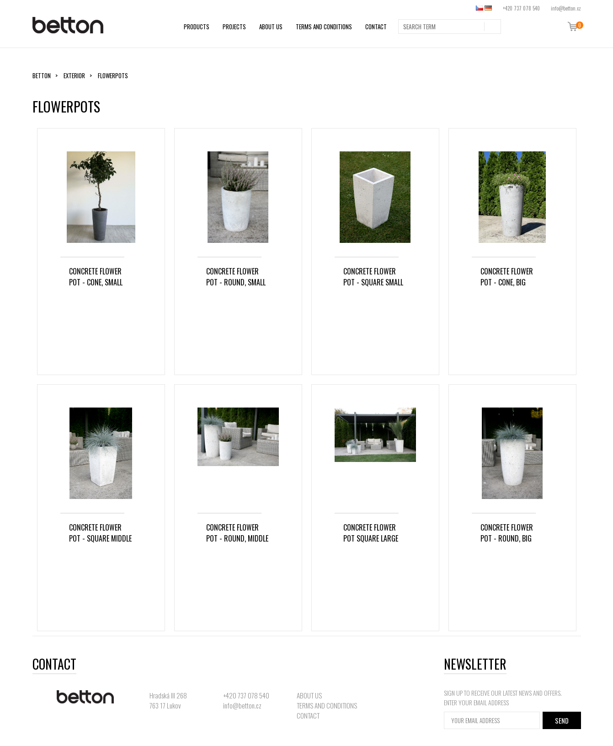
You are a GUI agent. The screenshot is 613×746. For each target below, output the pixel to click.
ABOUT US (271, 26)
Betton (41, 75)
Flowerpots (113, 75)
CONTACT (376, 26)
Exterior (74, 75)
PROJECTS (234, 26)
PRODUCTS (196, 26)
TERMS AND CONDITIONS (324, 26)
